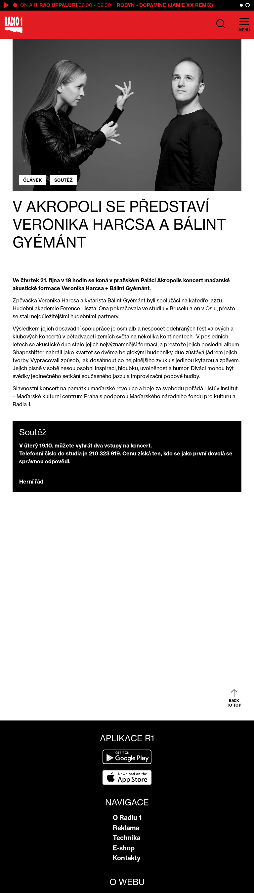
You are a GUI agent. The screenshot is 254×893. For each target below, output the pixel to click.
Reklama (126, 828)
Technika (127, 838)
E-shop (124, 848)
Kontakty (127, 858)
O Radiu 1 (127, 818)
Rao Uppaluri (58, 5)
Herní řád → (34, 481)
